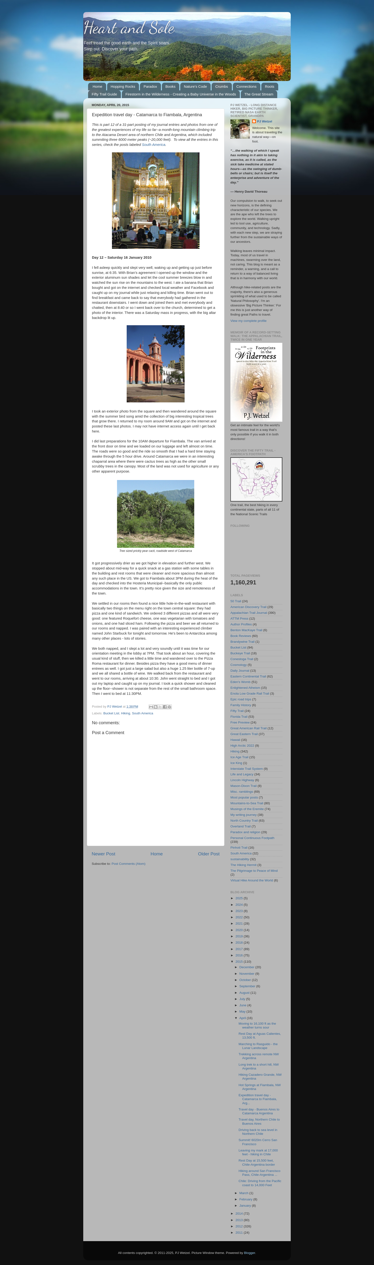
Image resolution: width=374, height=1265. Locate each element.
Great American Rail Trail (248, 728)
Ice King (236, 763)
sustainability (239, 859)
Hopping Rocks (123, 86)
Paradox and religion (245, 832)
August (244, 992)
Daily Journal (239, 670)
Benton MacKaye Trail (246, 630)
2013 (239, 1220)
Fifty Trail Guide (104, 94)
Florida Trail (239, 716)
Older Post (209, 853)
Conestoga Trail (241, 659)
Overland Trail (240, 826)
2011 (239, 1232)
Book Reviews (240, 636)
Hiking (125, 713)
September (247, 986)
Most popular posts (244, 797)
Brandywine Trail (242, 641)
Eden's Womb (240, 682)
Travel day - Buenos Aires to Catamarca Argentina (259, 1111)
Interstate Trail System (246, 769)
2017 (239, 949)
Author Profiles (241, 624)
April (243, 1018)
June (243, 1005)
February (246, 1199)
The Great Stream (258, 94)
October (245, 980)
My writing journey (243, 815)
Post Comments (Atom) (128, 864)
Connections (246, 86)
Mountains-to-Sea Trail (246, 803)
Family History (240, 705)
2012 (239, 1226)
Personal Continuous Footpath (252, 838)
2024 (239, 904)
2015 (239, 961)
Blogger (249, 1253)
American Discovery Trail (248, 607)
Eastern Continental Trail (248, 676)
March (244, 1193)
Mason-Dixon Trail (243, 786)
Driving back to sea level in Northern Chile (258, 1132)
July (242, 999)
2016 (239, 955)
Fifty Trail (237, 711)
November (247, 973)
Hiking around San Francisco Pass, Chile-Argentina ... (259, 1173)
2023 (239, 911)
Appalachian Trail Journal (248, 613)
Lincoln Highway (242, 780)
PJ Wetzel (264, 121)
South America (142, 713)
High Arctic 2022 (242, 745)
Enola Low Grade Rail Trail (249, 693)
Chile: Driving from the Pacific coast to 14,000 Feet (260, 1183)
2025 (239, 898)
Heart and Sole (128, 27)
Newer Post (103, 853)
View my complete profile (248, 321)
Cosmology (238, 665)
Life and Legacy (241, 774)
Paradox (150, 86)
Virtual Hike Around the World (251, 880)
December (247, 967)
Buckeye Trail (240, 653)
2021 (239, 923)
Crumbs (221, 86)
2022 (239, 917)
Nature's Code (195, 86)
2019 (239, 936)
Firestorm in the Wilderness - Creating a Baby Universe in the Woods (180, 94)
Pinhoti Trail (239, 847)
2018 (239, 942)
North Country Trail (244, 820)
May (242, 1011)
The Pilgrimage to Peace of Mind (254, 871)
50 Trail (235, 601)
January (245, 1205)
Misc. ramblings (241, 791)
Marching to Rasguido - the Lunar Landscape (258, 1046)
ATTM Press (239, 618)
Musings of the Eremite (247, 809)
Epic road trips (240, 699)
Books (171, 86)
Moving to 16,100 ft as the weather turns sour (257, 1025)
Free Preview (240, 722)
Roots (269, 86)
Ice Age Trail (239, 757)
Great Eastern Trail (244, 734)
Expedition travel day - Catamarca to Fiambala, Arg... (258, 1099)
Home (97, 86)
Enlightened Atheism (245, 688)
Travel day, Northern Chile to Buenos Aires (259, 1121)
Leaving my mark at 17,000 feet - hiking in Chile (258, 1152)
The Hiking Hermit (243, 865)
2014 (239, 1213)
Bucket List (111, 713)
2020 (239, 930)
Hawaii (235, 740)
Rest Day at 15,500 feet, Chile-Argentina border (257, 1162)
